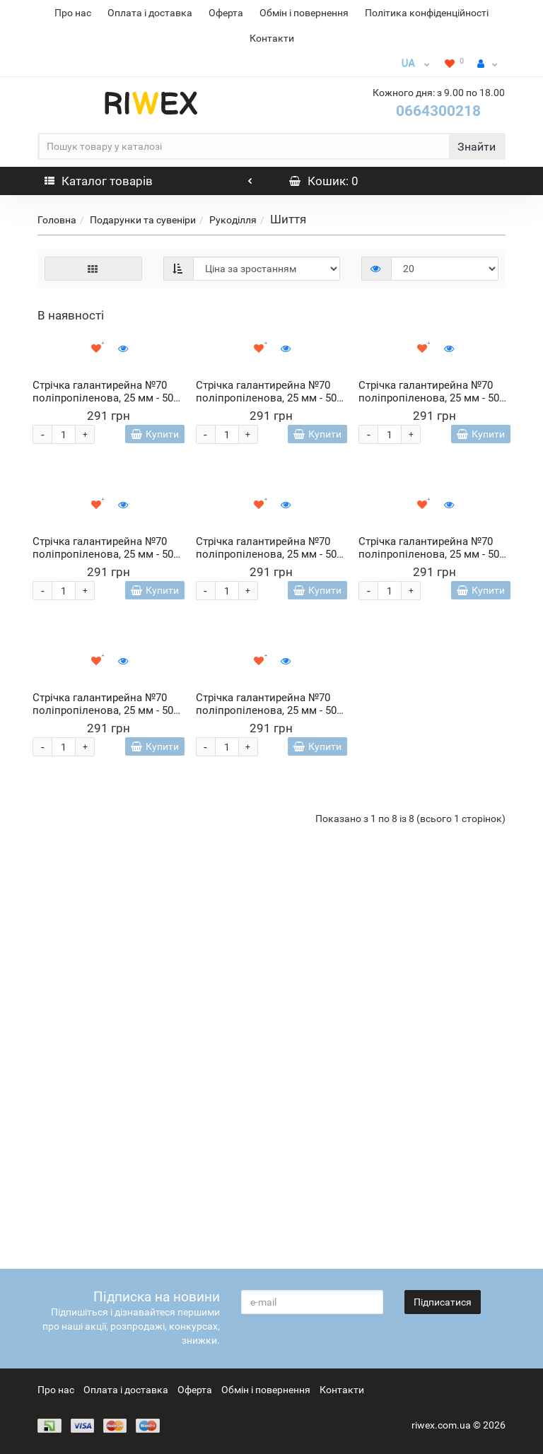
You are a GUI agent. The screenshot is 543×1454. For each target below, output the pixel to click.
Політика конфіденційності (427, 12)
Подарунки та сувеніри (143, 219)
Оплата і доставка (149, 12)
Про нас (72, 12)
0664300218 (438, 110)
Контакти (272, 38)
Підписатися (443, 1302)
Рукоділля (233, 219)
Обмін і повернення (304, 12)
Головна (56, 219)
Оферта (226, 12)
